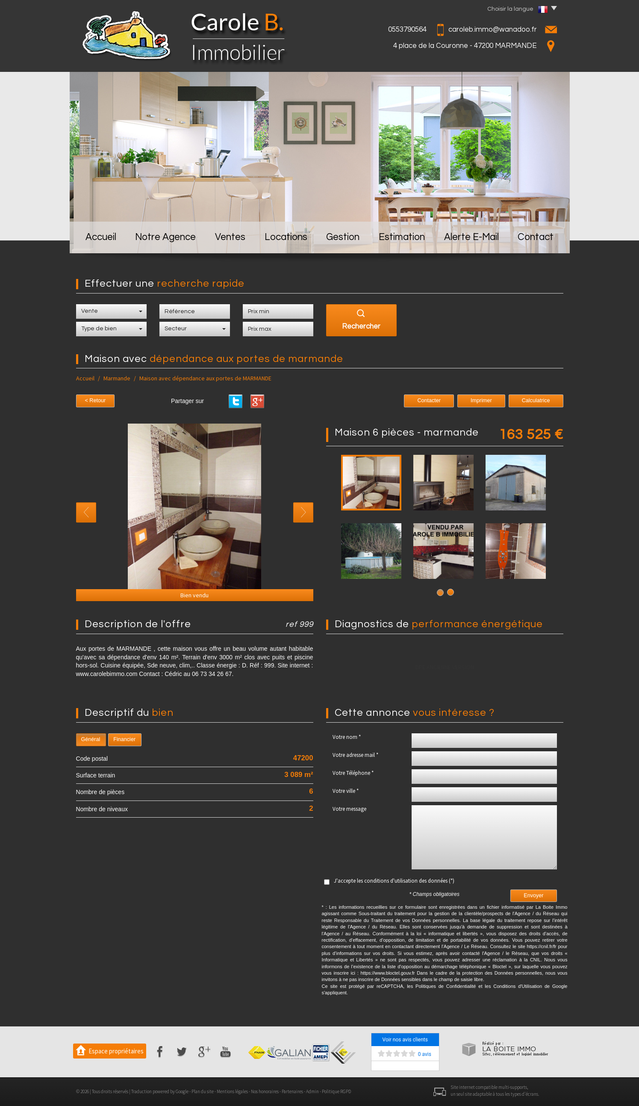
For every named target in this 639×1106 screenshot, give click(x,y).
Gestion (342, 237)
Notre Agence (165, 237)
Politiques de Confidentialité (445, 986)
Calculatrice (536, 400)
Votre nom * (347, 737)
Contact (536, 237)
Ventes (230, 237)
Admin (312, 1091)
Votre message (349, 808)
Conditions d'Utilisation (517, 986)
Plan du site (202, 1091)
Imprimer (481, 400)
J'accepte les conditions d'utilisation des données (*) (394, 880)
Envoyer (533, 895)
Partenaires (292, 1091)
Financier (124, 739)
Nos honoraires (265, 1091)
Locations (286, 237)
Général (90, 739)
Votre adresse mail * (355, 755)
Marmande (116, 378)
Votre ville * (346, 791)
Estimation (402, 237)
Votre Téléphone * (353, 773)
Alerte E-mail (471, 237)
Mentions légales (232, 1091)
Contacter (429, 400)
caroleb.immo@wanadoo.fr (492, 29)
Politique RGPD (336, 1091)
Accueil (100, 237)
